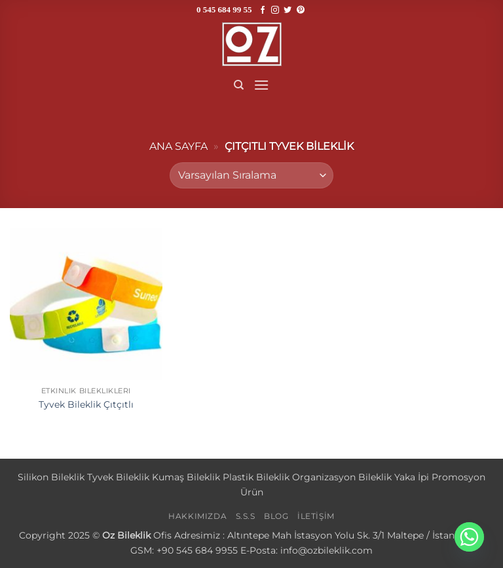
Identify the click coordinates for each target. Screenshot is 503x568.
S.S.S (245, 516)
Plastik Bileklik (256, 477)
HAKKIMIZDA (197, 516)
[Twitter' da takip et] (287, 10)
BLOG (276, 516)
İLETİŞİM (316, 516)
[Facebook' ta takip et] (263, 10)
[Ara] (239, 85)
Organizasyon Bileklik (342, 477)
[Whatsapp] (469, 537)
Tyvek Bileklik (118, 477)
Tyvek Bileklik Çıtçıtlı (86, 404)
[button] (261, 85)
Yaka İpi (411, 477)
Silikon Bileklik (51, 477)
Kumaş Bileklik (186, 477)
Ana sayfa (178, 146)
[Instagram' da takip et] (275, 10)
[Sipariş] (251, 175)
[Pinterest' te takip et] (301, 10)
